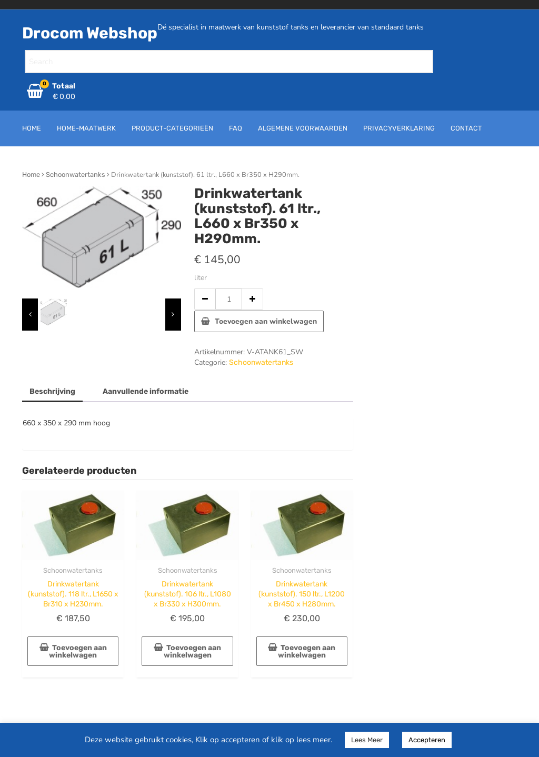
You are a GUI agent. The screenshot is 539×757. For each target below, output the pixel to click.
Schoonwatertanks (75, 174)
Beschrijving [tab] (52, 391)
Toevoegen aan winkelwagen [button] (78, 651)
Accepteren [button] (426, 740)
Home (31, 174)
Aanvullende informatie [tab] (145, 391)
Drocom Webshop (89, 33)
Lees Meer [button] (367, 740)
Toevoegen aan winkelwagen (266, 321)
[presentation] (30, 314)
